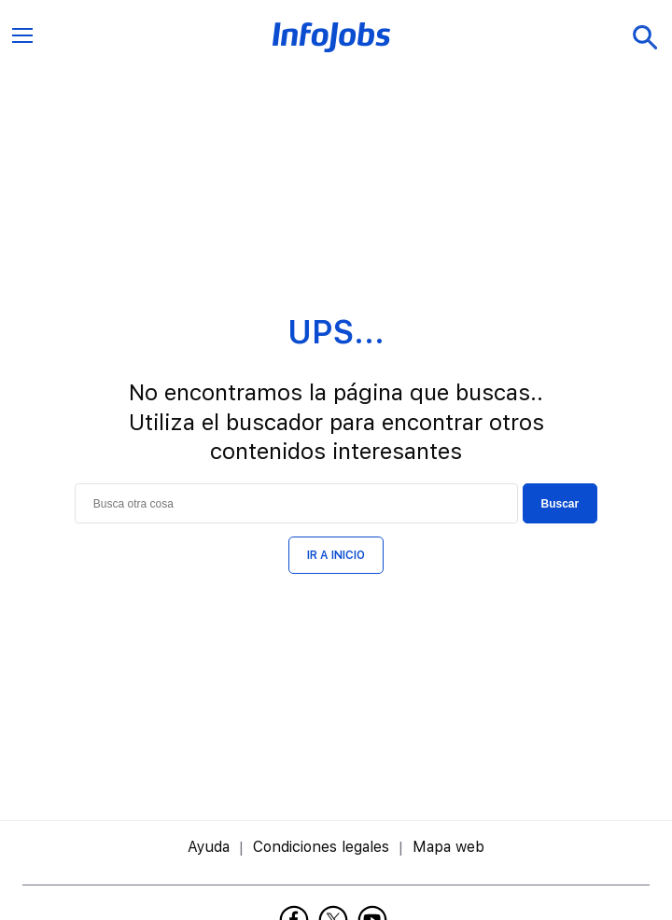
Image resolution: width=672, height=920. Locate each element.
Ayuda (209, 847)
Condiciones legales (321, 847)
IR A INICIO (336, 555)
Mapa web (448, 847)
